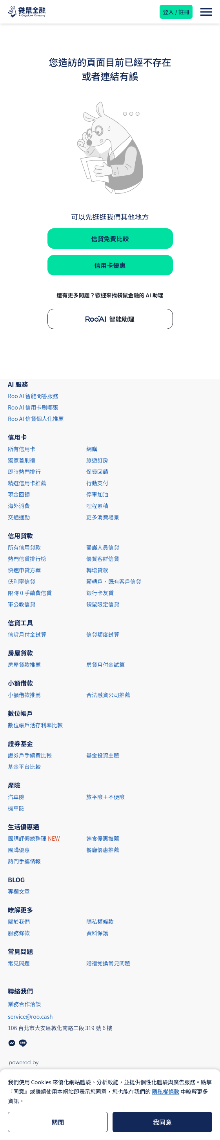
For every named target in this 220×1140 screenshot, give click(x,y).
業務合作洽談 (24, 1004)
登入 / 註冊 (176, 12)
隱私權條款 (165, 1091)
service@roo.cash (30, 1016)
